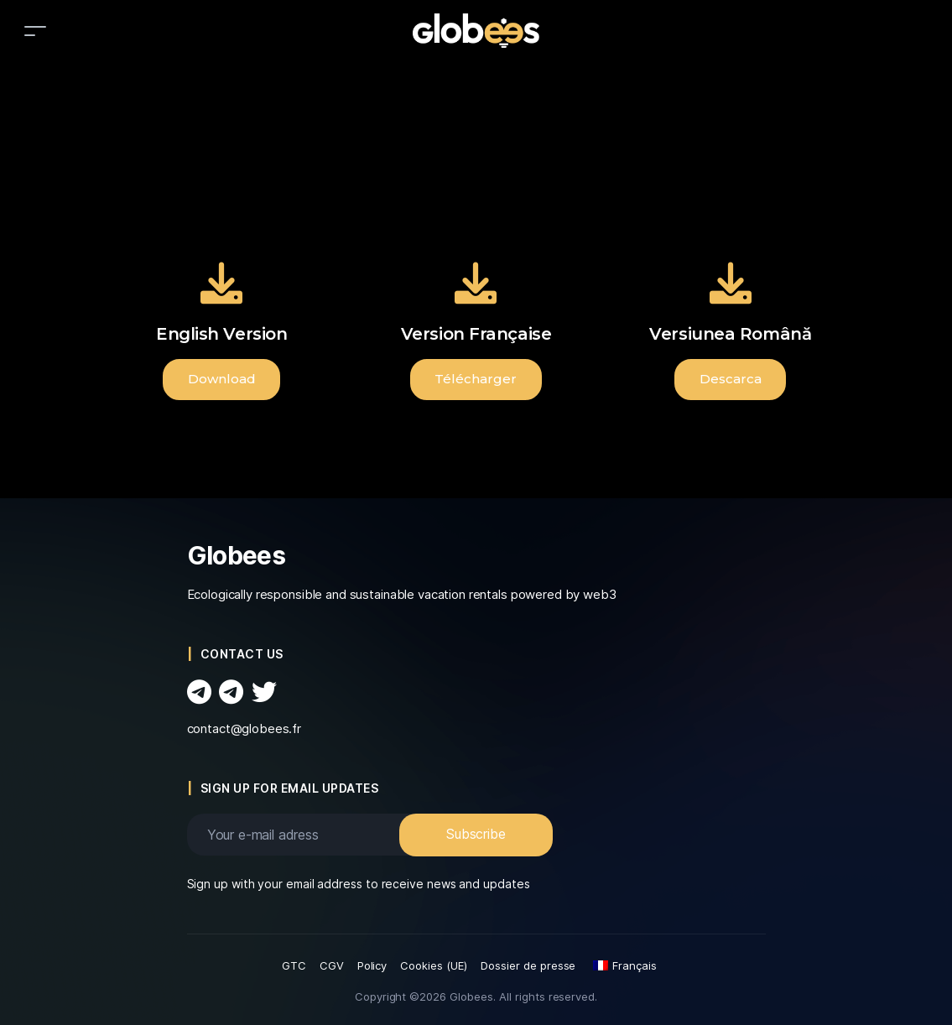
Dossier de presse (528, 965)
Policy (372, 965)
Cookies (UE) (433, 965)
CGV (332, 965)
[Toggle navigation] (35, 30)
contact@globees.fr (244, 728)
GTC (294, 965)
